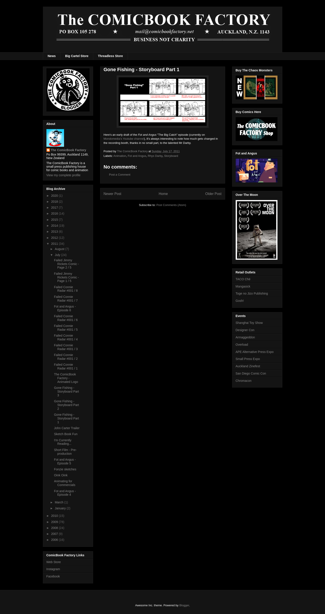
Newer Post (112, 194)
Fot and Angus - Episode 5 (65, 461)
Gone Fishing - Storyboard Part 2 (66, 404)
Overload (242, 344)
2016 (55, 213)
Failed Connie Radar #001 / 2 (66, 356)
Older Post (213, 194)
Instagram (53, 569)
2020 (55, 195)
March (59, 502)
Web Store (53, 562)
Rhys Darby (155, 156)
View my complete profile (63, 175)
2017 (55, 207)
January (61, 508)
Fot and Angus (137, 156)
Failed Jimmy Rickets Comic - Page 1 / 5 (66, 277)
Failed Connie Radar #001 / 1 (66, 366)
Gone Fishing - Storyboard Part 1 (66, 418)
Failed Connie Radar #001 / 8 (66, 289)
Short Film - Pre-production (65, 451)
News (52, 56)
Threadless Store (110, 56)
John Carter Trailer (66, 428)
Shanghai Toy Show (249, 323)
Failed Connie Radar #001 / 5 (66, 327)
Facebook (53, 576)
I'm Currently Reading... (62, 442)
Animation (119, 156)
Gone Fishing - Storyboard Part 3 (66, 391)
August (60, 249)
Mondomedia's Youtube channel (124, 138)
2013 (55, 231)
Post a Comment (119, 174)
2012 (55, 237)
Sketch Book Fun (65, 434)
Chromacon (244, 380)
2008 (55, 528)
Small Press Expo (248, 359)
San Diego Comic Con (251, 373)
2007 (55, 534)
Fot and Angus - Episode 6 (65, 308)
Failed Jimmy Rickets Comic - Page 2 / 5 (66, 263)
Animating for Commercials (64, 483)
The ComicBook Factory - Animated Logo (66, 378)
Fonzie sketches (65, 469)
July (58, 255)
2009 (55, 522)
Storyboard (171, 156)
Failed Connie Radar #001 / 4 (66, 337)
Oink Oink (60, 475)
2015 (55, 219)
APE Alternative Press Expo (255, 352)
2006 (55, 540)
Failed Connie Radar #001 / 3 (66, 347)
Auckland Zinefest (248, 366)
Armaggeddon (245, 337)
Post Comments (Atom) (171, 205)
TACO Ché (243, 279)
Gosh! (240, 300)
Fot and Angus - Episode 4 (65, 493)
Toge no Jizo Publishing (252, 293)
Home (163, 194)
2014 (55, 225)
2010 (55, 516)
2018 (55, 201)
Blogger (184, 605)
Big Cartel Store (76, 56)
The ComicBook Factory (68, 150)
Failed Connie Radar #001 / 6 (66, 318)
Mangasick (243, 286)
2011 (55, 243)
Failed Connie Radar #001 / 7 (66, 298)
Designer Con (245, 330)
